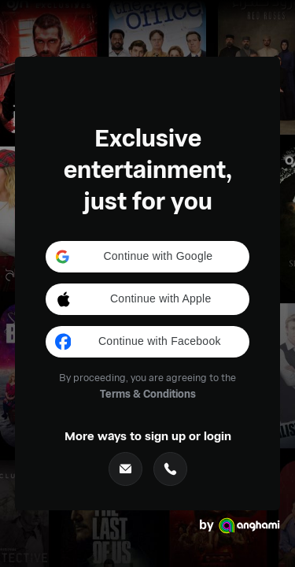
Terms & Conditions (148, 393)
